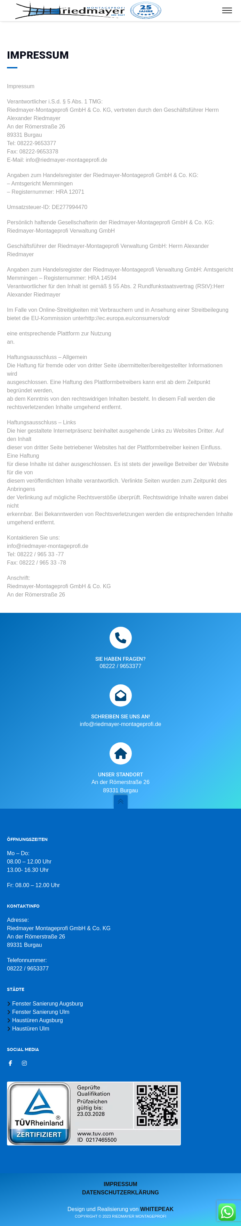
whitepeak (157, 1209)
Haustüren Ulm (30, 1029)
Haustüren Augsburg (37, 1020)
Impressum (120, 1184)
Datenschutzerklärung (120, 1192)
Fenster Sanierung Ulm (41, 1012)
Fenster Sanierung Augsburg (47, 1004)
